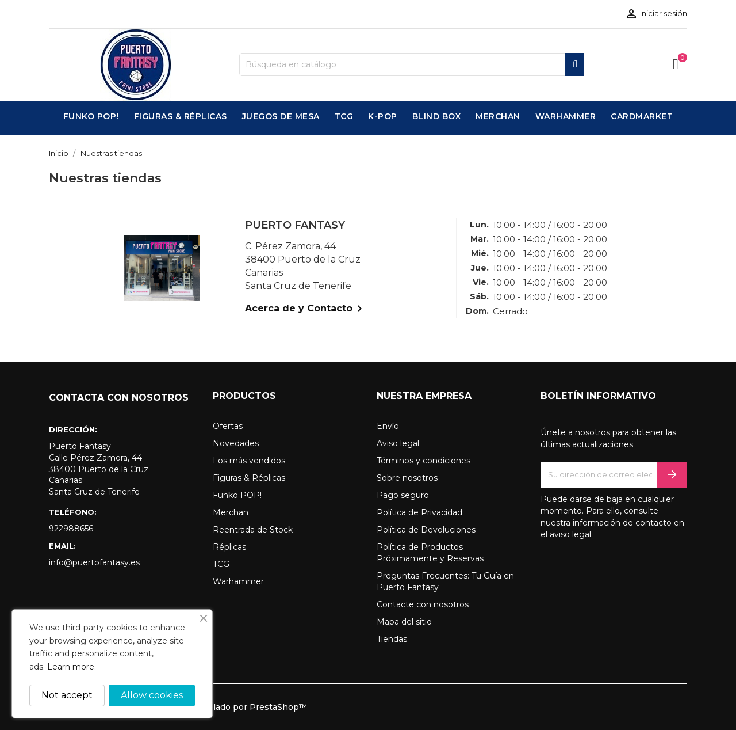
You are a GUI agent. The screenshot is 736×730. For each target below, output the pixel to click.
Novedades (236, 443)
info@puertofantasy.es (94, 562)
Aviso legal (398, 443)
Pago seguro (403, 495)
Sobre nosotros (407, 478)
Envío (388, 426)
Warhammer (238, 581)
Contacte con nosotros (423, 604)
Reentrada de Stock (253, 529)
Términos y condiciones (423, 460)
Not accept (67, 695)
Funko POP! (237, 495)
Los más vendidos (249, 460)
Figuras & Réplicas (249, 478)
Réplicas (229, 547)
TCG (221, 564)
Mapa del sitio (404, 622)
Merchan (230, 512)
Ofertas (228, 426)
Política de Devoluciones (426, 529)
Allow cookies (152, 695)
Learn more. (71, 666)
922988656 (71, 528)
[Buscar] (411, 64)
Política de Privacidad (419, 512)
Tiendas (392, 639)
